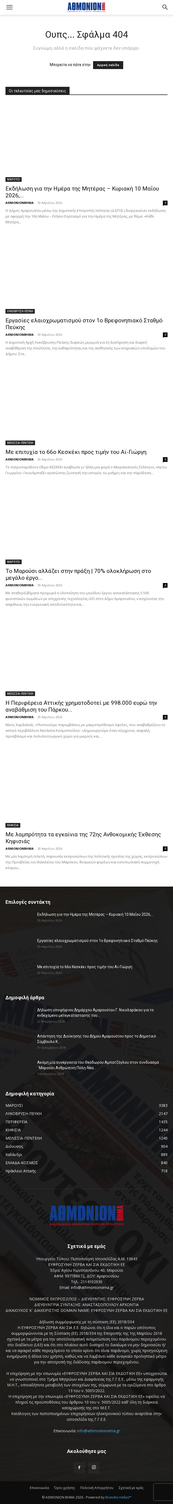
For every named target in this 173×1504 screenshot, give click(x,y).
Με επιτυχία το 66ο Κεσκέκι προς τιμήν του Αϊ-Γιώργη (75, 452)
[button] (9, 7)
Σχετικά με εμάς (131, 1487)
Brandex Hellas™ (118, 1497)
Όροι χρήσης (64, 1487)
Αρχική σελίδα (108, 65)
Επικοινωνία (39, 1487)
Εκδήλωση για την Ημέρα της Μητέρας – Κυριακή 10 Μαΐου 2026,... (95, 914)
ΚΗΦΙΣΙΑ (13, 825)
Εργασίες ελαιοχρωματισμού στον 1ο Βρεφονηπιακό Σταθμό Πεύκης (97, 940)
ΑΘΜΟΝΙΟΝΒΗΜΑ (19, 203)
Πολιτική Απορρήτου (97, 1487)
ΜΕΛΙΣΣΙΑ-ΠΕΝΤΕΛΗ (20, 443)
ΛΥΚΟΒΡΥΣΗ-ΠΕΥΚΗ (20, 311)
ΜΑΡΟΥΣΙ (13, 179)
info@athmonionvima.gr (98, 1430)
